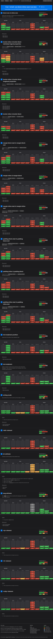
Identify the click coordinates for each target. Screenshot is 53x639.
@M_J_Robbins (16, 629)
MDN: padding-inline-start (6, 328)
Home (2, 0)
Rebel (25, 629)
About (45, 41)
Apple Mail (5, 20)
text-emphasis (7, 364)
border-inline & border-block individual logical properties (27, 9)
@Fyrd (13, 628)
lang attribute (7, 493)
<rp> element (7, 530)
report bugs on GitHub (14, 632)
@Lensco (20, 628)
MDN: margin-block (6, 201)
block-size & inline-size (15, 9)
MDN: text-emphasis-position (7, 359)
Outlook (44, 20)
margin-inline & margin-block (12, 175)
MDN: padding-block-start (6, 265)
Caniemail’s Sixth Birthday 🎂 (26, 0)
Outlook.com (46, 22)
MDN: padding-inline (6, 296)
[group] (41, 14)
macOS (3, 22)
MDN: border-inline (5, 73)
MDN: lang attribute (6, 525)
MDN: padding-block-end (6, 266)
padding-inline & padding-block (13, 271)
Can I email (9, 7)
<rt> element (7, 561)
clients (47, 0)
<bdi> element (7, 430)
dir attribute (7, 454)
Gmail (20, 20)
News (11, 0)
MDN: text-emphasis (6, 390)
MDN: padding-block (6, 297)
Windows (32, 22)
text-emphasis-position (10, 335)
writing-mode (7, 395)
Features (6, 0)
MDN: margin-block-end (6, 170)
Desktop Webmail (13, 22)
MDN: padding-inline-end (6, 329)
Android (22, 22)
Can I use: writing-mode (6, 424)
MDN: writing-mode (6, 425)
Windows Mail (37, 22)
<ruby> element (8, 591)
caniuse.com (9, 628)
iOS (17, 22)
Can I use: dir (5, 487)
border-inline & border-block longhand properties (43, 9)
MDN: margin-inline (6, 200)
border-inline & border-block (12, 114)
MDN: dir (4, 488)
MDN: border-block (5, 74)
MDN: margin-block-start (6, 169)
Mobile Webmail (27, 22)
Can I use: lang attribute (6, 524)
